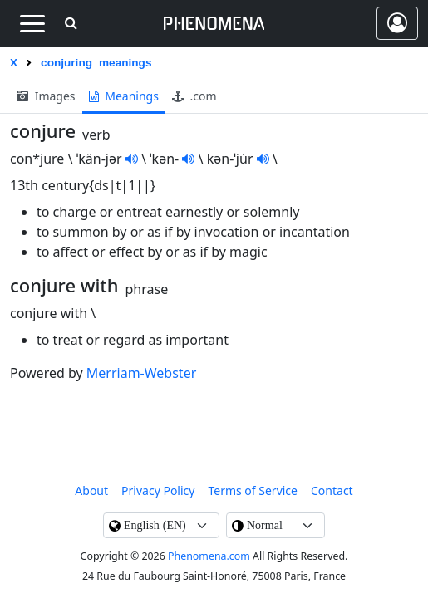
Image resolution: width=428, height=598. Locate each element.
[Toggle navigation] (32, 23)
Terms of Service (253, 490)
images (46, 96)
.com (194, 96)
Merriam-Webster (141, 373)
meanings (124, 96)
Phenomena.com (209, 556)
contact (332, 490)
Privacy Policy (157, 490)
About (91, 490)
